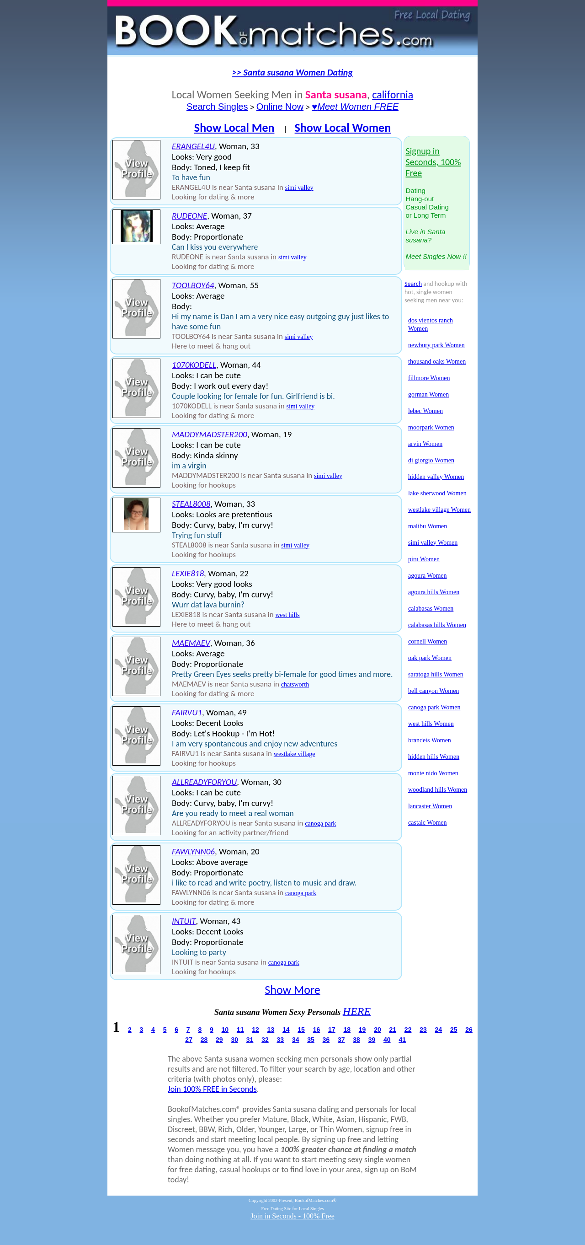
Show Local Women (343, 127)
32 (265, 1039)
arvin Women (425, 443)
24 (438, 1029)
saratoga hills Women (435, 674)
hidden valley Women (436, 476)
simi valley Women (432, 542)
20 (377, 1029)
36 (326, 1039)
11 (240, 1029)
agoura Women (427, 575)
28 (204, 1039)
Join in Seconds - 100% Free (292, 1216)
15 (301, 1029)
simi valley (299, 187)
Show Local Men (234, 127)
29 (219, 1039)
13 (271, 1029)
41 (402, 1039)
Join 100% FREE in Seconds (212, 1089)
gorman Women (428, 394)
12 (255, 1029)
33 (280, 1039)
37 (341, 1039)
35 (310, 1039)
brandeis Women (429, 740)
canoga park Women (434, 707)
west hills (287, 615)
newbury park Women (436, 345)
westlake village (294, 754)
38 (356, 1039)
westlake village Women (439, 509)
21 (392, 1029)
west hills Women (431, 723)
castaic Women (427, 822)
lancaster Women (430, 806)
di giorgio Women (431, 460)
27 (188, 1039)
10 (225, 1029)
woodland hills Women (437, 789)
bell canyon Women (433, 690)
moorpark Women (431, 427)
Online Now (279, 107)
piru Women (424, 559)
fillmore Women (429, 378)
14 (286, 1029)
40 (387, 1039)
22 (408, 1029)
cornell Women (427, 641)
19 (362, 1029)
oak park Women (430, 658)
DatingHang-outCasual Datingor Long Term (436, 204)
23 (423, 1029)
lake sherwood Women (437, 493)
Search (413, 284)
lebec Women (425, 411)
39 (372, 1039)
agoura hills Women (433, 592)
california (392, 94)
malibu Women (427, 526)
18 (347, 1029)
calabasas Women (430, 608)
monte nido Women (433, 773)
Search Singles (217, 107)
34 (295, 1039)
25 (453, 1029)
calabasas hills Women (437, 625)
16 (316, 1029)
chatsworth (295, 684)
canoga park (320, 823)
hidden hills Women (433, 756)
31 (250, 1039)
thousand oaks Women (437, 361)
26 (469, 1029)
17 (331, 1029)
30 (234, 1039)
